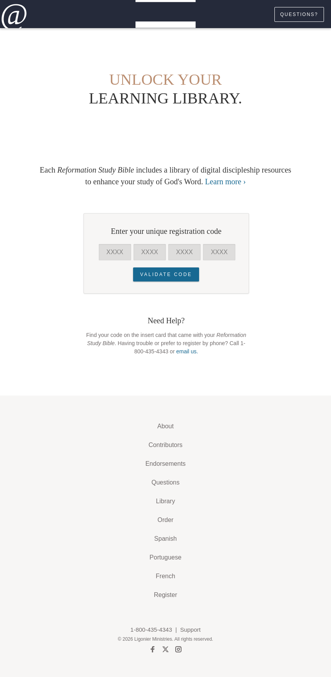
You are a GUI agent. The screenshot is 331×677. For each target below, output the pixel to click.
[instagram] (178, 650)
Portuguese (165, 557)
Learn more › (225, 181)
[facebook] (152, 650)
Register (165, 594)
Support (190, 629)
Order (166, 520)
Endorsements (165, 463)
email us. (187, 351)
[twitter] (165, 650)
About (165, 426)
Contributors (165, 445)
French (165, 576)
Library (165, 501)
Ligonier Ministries (153, 639)
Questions (165, 482)
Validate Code (166, 274)
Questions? (299, 14)
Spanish (165, 538)
